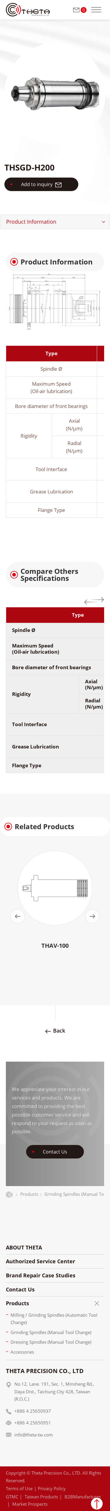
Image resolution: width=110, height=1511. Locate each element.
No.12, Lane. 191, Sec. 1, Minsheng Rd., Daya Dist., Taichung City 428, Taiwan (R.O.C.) (54, 1391)
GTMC (12, 1497)
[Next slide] (92, 916)
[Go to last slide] (17, 916)
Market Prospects (30, 1504)
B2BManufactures (83, 1497)
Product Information (31, 221)
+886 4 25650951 (32, 1423)
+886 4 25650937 (32, 1411)
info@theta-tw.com (33, 1435)
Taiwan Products (41, 1497)
